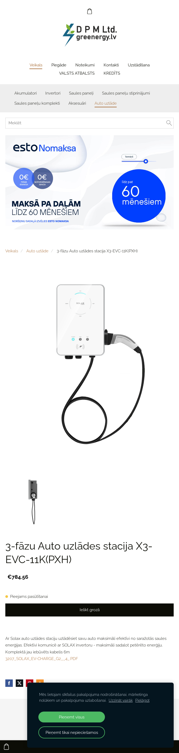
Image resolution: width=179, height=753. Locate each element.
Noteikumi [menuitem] (85, 65)
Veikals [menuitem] (36, 65)
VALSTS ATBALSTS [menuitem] (77, 73)
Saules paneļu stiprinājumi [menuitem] (126, 93)
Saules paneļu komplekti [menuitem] (37, 103)
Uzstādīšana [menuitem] (139, 65)
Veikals (11, 251)
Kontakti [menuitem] (111, 65)
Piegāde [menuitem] (58, 65)
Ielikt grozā (90, 609)
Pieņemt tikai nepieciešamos (72, 732)
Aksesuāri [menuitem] (77, 103)
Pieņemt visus (71, 717)
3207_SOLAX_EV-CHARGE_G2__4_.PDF (41, 658)
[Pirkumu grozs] (89, 11)
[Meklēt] (89, 123)
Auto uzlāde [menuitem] (106, 103)
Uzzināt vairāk (121, 700)
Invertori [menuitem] (52, 93)
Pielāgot (142, 700)
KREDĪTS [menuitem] (112, 73)
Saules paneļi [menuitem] (81, 93)
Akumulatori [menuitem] (25, 93)
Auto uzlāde (37, 251)
